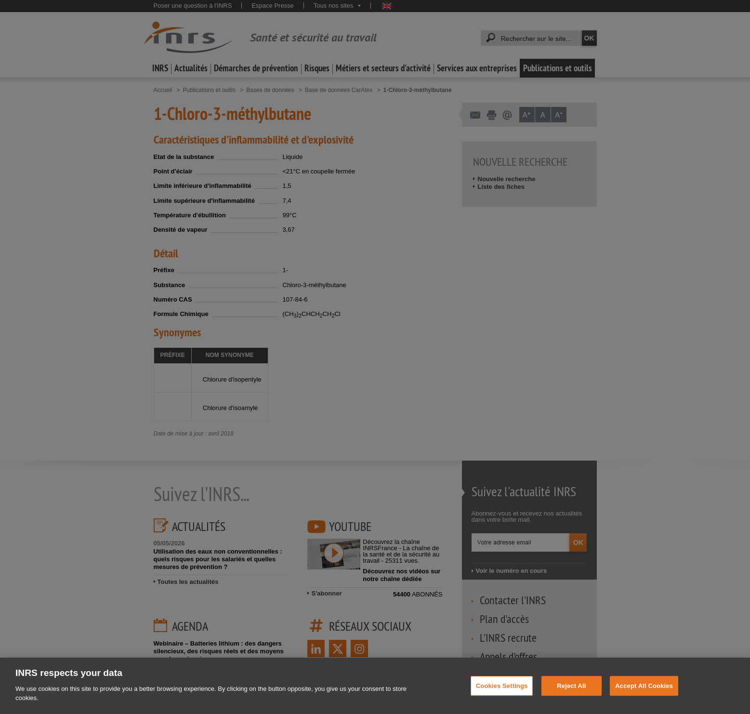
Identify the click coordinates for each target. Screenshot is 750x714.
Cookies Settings (502, 702)
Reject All (571, 702)
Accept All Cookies (644, 702)
